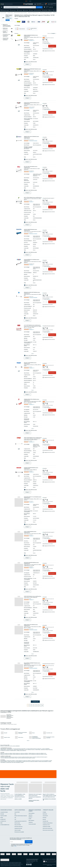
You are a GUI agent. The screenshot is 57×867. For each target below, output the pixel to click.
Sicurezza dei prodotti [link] (32, 824)
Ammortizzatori (45, 815)
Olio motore (45, 10)
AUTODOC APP (3, 819)
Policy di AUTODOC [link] (18, 824)
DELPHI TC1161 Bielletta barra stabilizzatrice (33, 364)
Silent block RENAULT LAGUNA (5, 761)
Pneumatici (20, 10)
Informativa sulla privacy (18, 826)
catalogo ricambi (10, 12)
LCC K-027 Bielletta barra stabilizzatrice (33, 326)
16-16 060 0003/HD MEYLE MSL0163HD (19, 748)
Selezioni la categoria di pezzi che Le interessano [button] (7, 25)
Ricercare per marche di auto (47, 828)
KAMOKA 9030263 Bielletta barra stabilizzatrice (33, 468)
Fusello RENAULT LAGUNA (4, 762)
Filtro (51, 10)
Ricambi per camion (5, 10)
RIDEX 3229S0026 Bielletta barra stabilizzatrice (33, 37)
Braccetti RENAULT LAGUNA (5, 760)
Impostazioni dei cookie (18, 828)
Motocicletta (13, 10)
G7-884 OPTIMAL (37, 749)
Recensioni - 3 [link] (31, 599)
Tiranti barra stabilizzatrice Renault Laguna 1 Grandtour (26, 757)
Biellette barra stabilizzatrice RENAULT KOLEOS (39, 754)
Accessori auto (38, 10)
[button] (39, 4)
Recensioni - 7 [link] (31, 74)
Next (55, 21)
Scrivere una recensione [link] (33, 140)
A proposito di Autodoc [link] (4, 812)
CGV (15, 819)
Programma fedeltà (3, 815)
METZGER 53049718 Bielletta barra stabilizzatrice (33, 564)
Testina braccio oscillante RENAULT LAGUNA (18, 761)
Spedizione (30, 816)
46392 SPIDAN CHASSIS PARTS (19, 749)
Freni (55, 10)
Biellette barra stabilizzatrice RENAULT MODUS (8, 753)
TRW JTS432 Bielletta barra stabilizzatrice (33, 438)
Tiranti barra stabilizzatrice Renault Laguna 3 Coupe (8, 757)
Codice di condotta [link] (18, 830)
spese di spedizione (47, 43)
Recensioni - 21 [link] (31, 404)
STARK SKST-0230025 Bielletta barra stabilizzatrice (33, 104)
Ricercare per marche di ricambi (48, 830)
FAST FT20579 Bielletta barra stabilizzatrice (33, 532)
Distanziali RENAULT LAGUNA (46, 761)
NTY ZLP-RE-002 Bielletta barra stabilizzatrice (33, 168)
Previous (15, 21)
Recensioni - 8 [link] (31, 107)
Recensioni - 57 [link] (31, 40)
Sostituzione (31, 822)
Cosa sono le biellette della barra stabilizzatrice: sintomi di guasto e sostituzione (10, 716)
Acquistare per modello (46, 826)
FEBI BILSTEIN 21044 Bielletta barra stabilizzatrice (33, 401)
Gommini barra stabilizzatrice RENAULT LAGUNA (33, 761)
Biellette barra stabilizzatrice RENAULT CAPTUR (23, 754)
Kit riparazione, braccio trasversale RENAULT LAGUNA (43, 760)
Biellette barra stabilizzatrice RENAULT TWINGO (23, 753)
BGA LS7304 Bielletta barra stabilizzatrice (33, 198)
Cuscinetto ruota (45, 821)
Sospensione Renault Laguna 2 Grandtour (20, 12)
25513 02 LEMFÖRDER (46, 748)
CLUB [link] (30, 1)
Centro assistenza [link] (31, 813)
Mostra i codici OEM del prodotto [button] (31, 61)
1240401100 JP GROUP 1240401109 (47, 749)
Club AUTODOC (17, 812)
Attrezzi (32, 10)
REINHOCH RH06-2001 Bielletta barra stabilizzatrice (33, 294)
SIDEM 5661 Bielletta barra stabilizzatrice (32, 597)
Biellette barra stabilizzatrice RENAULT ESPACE (8, 754)
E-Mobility (44, 812)
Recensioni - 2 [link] (31, 329)
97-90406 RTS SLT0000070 (5, 750)
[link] (6, 4)
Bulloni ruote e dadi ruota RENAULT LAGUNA (16, 762)
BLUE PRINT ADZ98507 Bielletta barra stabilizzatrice (33, 664)
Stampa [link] (1, 817)
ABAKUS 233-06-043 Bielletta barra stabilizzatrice (33, 137)
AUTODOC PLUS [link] (3, 821)
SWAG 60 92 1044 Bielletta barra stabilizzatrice (33, 626)
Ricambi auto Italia (3, 12)
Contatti (30, 818)
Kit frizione (44, 817)
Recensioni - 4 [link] (31, 171)
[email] (17, 841)
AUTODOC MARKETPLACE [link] (4, 824)
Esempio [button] (33, 7)
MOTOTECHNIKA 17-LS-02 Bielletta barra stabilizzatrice (33, 498)
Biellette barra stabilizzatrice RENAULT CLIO (39, 753)
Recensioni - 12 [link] (31, 367)
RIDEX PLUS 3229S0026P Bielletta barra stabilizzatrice (33, 70)
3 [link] (32, 705)
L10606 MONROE (9, 748)
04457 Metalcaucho (10, 749)
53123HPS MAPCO (13, 750)
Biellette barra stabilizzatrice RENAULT (46, 12)
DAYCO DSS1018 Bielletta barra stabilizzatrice (33, 230)
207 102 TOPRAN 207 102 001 (29, 749)
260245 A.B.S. (39, 748)
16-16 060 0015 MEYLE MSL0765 (31, 748)
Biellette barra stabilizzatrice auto (33, 12)
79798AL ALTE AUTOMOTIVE (21, 750)
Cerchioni (26, 10)
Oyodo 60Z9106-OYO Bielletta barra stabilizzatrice (33, 261)
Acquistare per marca (46, 824)
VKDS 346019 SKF (3, 748)
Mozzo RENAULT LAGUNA (14, 760)
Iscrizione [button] (29, 841)
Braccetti (44, 819)
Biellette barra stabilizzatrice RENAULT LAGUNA (26, 760)
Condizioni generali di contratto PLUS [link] (20, 821)
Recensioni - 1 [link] (31, 201)
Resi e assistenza (31, 820)
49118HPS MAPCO (3, 749)
